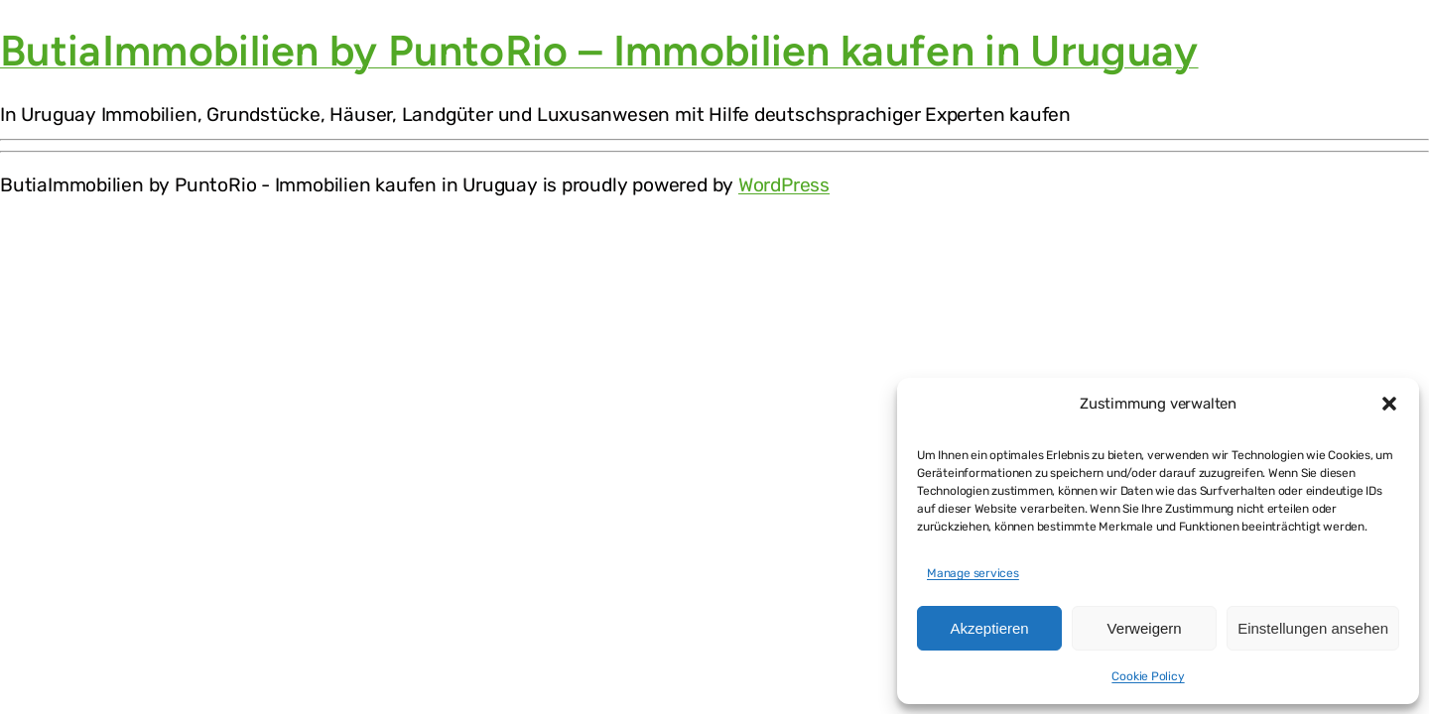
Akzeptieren (989, 628)
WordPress (784, 185)
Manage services (973, 573)
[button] (1389, 404)
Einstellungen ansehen (1312, 628)
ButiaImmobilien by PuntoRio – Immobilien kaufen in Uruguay (599, 50)
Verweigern (1144, 628)
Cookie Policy (1147, 676)
